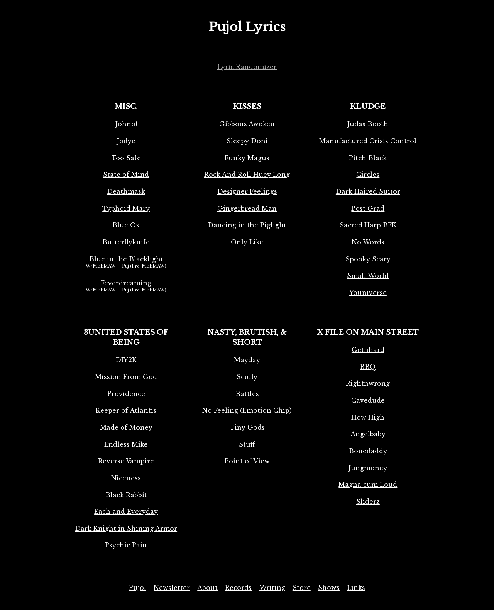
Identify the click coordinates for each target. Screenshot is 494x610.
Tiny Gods (247, 427)
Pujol (137, 587)
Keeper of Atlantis (126, 410)
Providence (126, 394)
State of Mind (126, 174)
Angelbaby (368, 434)
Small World (368, 276)
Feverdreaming (126, 283)
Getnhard (368, 350)
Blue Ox (126, 225)
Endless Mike (126, 444)
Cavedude (368, 400)
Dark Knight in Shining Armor (126, 528)
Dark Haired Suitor (368, 191)
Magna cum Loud (367, 484)
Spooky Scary (368, 259)
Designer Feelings (247, 191)
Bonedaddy (368, 451)
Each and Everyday (126, 511)
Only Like (247, 242)
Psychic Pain (126, 545)
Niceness (126, 478)
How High (367, 417)
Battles (247, 394)
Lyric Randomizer (247, 67)
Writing (272, 587)
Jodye (126, 141)
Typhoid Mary (126, 208)
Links (356, 587)
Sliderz (368, 501)
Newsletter (172, 587)
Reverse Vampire (126, 461)
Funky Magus (247, 158)
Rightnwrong (368, 383)
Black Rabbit (126, 495)
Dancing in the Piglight (247, 225)
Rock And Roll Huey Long (247, 174)
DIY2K (126, 360)
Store (302, 587)
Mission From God (126, 377)
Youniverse (368, 293)
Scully (247, 377)
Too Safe (126, 158)
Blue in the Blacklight (126, 259)
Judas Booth (367, 124)
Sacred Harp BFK (368, 225)
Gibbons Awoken (247, 124)
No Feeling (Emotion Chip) (247, 410)
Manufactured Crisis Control (367, 141)
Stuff (247, 444)
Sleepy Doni (247, 141)
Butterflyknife (126, 242)
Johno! (126, 124)
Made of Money (126, 427)
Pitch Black (368, 158)
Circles (367, 174)
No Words (368, 242)
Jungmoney (368, 468)
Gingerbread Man (247, 208)
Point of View (247, 461)
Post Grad (367, 208)
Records (238, 587)
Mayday (247, 360)
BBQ (368, 367)
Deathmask (126, 191)
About (207, 587)
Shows (329, 587)
